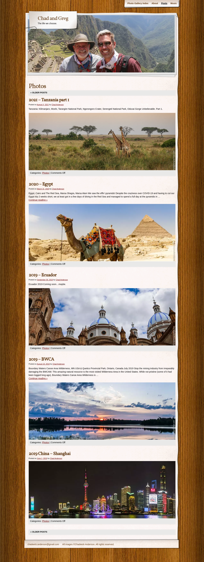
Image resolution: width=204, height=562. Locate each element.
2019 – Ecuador (42, 275)
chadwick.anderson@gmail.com (43, 544)
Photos (45, 173)
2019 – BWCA (41, 359)
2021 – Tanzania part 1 (49, 100)
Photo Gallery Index (137, 3)
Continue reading (38, 200)
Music (174, 3)
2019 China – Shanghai (49, 454)
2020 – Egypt (41, 184)
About (155, 3)
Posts (164, 3)
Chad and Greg (53, 18)
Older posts (38, 92)
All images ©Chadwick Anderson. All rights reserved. (88, 544)
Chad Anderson (58, 105)
